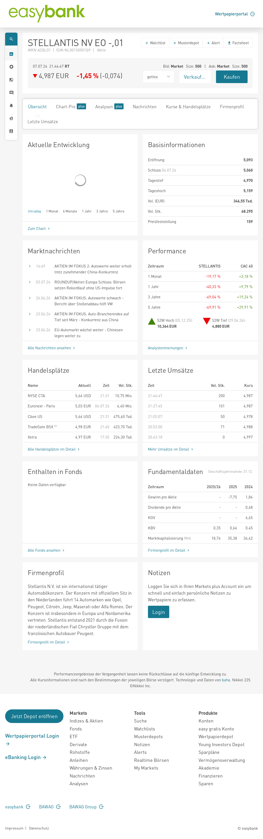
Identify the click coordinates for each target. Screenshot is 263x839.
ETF (74, 736)
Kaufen (232, 76)
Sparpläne (209, 752)
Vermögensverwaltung (222, 760)
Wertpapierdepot (216, 736)
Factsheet (238, 42)
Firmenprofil (232, 106)
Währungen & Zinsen (91, 768)
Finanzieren (211, 776)
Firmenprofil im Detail (169, 550)
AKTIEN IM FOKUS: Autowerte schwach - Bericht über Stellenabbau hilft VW (89, 300)
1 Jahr (87, 210)
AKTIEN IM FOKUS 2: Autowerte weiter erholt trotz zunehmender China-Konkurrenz (93, 268)
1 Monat (52, 210)
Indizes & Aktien (86, 721)
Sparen (206, 783)
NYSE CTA (36, 395)
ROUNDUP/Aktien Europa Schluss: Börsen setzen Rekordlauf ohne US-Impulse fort (89, 284)
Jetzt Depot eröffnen (34, 716)
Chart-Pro (71, 106)
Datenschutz (39, 828)
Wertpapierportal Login (32, 739)
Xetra (32, 437)
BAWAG (50, 806)
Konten (206, 721)
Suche (140, 721)
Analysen (109, 106)
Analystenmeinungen (168, 347)
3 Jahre (102, 210)
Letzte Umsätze (42, 121)
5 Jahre (118, 210)
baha (226, 679)
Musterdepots (148, 736)
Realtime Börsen (151, 760)
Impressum (14, 828)
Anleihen (79, 760)
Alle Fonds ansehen (46, 550)
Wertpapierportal (235, 13)
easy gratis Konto (216, 728)
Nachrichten (145, 106)
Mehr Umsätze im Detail (171, 449)
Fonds (76, 728)
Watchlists (144, 728)
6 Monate (70, 210)
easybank (17, 806)
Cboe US (35, 416)
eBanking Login (26, 757)
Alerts (140, 752)
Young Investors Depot (222, 744)
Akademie (209, 768)
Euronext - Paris (41, 405)
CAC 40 (247, 266)
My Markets (146, 768)
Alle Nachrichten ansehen (52, 347)
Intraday (34, 210)
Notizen (142, 744)
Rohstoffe (80, 752)
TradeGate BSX (43, 426)
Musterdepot (186, 42)
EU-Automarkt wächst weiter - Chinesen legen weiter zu (88, 332)
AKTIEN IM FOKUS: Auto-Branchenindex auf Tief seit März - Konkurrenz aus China (91, 316)
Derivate (78, 744)
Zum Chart (39, 228)
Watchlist (155, 42)
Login (158, 612)
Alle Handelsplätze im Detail (54, 449)
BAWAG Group (86, 806)
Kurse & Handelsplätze (188, 106)
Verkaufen (195, 76)
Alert (213, 42)
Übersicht (37, 106)
